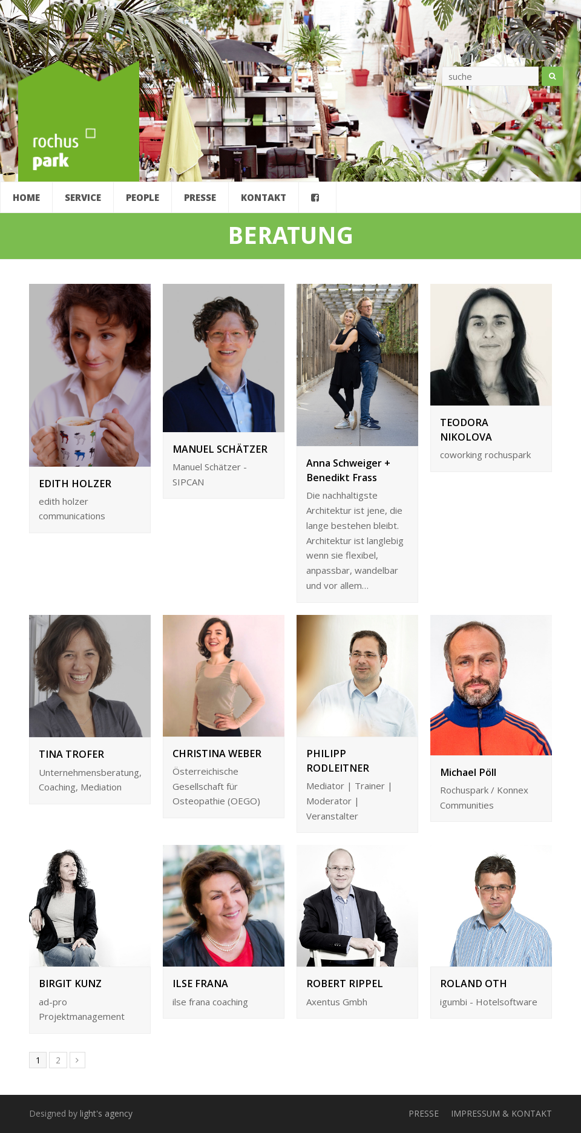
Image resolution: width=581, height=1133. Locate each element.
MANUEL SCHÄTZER (220, 449)
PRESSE (424, 1113)
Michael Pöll (468, 772)
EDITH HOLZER (75, 483)
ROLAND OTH (473, 983)
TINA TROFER (71, 754)
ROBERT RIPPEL (344, 983)
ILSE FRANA (200, 983)
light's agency (106, 1113)
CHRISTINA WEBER (216, 753)
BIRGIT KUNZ (70, 983)
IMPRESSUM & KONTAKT (501, 1113)
